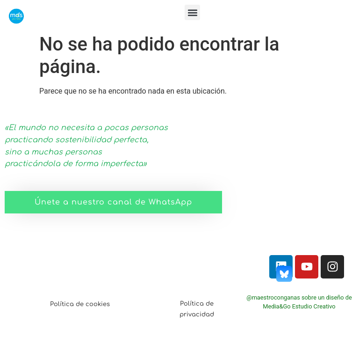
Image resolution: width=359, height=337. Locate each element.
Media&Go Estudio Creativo (299, 306)
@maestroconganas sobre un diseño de (299, 297)
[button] (192, 12)
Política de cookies (80, 304)
